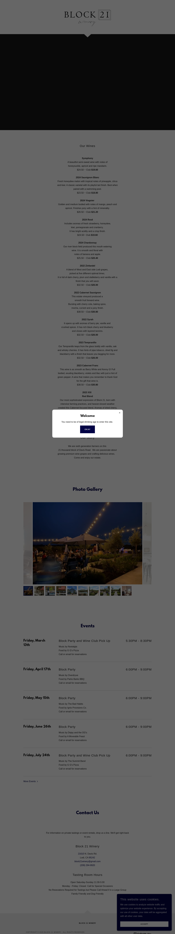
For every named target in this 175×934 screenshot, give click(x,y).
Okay (87, 429)
